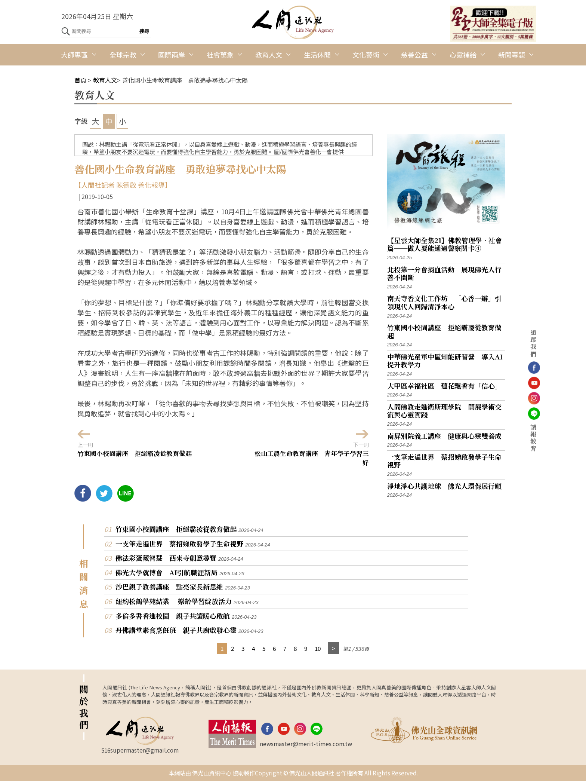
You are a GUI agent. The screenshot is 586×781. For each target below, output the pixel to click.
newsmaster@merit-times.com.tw (306, 743)
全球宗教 (123, 54)
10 (318, 648)
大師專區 (74, 54)
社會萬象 (220, 54)
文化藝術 (365, 54)
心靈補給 (463, 54)
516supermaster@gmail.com (140, 750)
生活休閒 (317, 54)
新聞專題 (511, 54)
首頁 (80, 80)
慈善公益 (414, 54)
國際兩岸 (171, 54)
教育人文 (268, 54)
